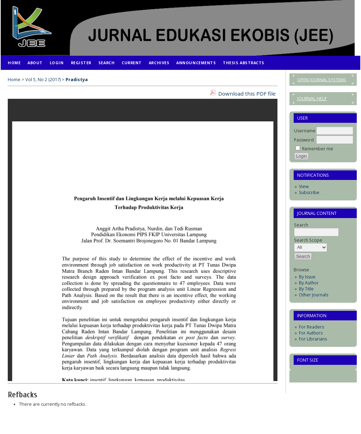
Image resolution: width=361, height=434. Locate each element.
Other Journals (313, 295)
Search (106, 62)
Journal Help (312, 99)
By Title (306, 289)
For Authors (311, 333)
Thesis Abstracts (243, 62)
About (35, 62)
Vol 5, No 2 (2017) (43, 80)
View (303, 186)
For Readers (311, 327)
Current (132, 62)
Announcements (196, 62)
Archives (159, 62)
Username (305, 131)
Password (304, 140)
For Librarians (313, 339)
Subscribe (309, 192)
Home (14, 62)
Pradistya (77, 80)
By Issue (307, 277)
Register (81, 62)
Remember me (317, 149)
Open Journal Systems (321, 79)
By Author (309, 283)
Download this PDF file (247, 93)
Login (57, 62)
